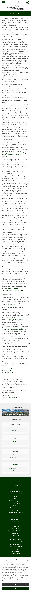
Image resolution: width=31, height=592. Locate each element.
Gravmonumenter (15, 508)
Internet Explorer (9, 369)
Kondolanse (15, 521)
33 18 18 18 (12, 468)
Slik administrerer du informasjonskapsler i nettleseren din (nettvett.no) (13, 290)
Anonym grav (15, 551)
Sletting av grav (15, 528)
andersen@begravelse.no (9, 304)
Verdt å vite (15, 510)
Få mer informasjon (7, 580)
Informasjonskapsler (19, 175)
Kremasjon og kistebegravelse (15, 524)
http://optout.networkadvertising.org (15, 329)
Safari (5, 376)
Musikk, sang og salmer (15, 501)
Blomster (15, 505)
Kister (15, 496)
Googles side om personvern (12, 153)
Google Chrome (8, 372)
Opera (5, 374)
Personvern (7, 175)
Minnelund (15, 526)
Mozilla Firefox (8, 370)
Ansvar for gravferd (15, 544)
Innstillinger (15, 584)
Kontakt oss (12, 430)
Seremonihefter (15, 503)
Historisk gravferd (15, 539)
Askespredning (15, 553)
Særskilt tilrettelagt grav (15, 531)
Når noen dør (15, 516)
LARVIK (15, 465)
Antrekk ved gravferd (15, 546)
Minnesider (15, 535)
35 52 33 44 (12, 441)
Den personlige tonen (15, 491)
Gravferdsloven (15, 519)
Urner (15, 498)
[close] (28, 560)
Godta (15, 588)
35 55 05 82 (12, 428)
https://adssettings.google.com (16, 319)
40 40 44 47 (12, 454)
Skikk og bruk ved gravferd (15, 542)
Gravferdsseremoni (15, 556)
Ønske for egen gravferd (15, 512)
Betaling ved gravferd (15, 549)
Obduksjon (15, 533)
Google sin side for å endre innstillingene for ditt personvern (15, 154)
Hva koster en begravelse (15, 494)
